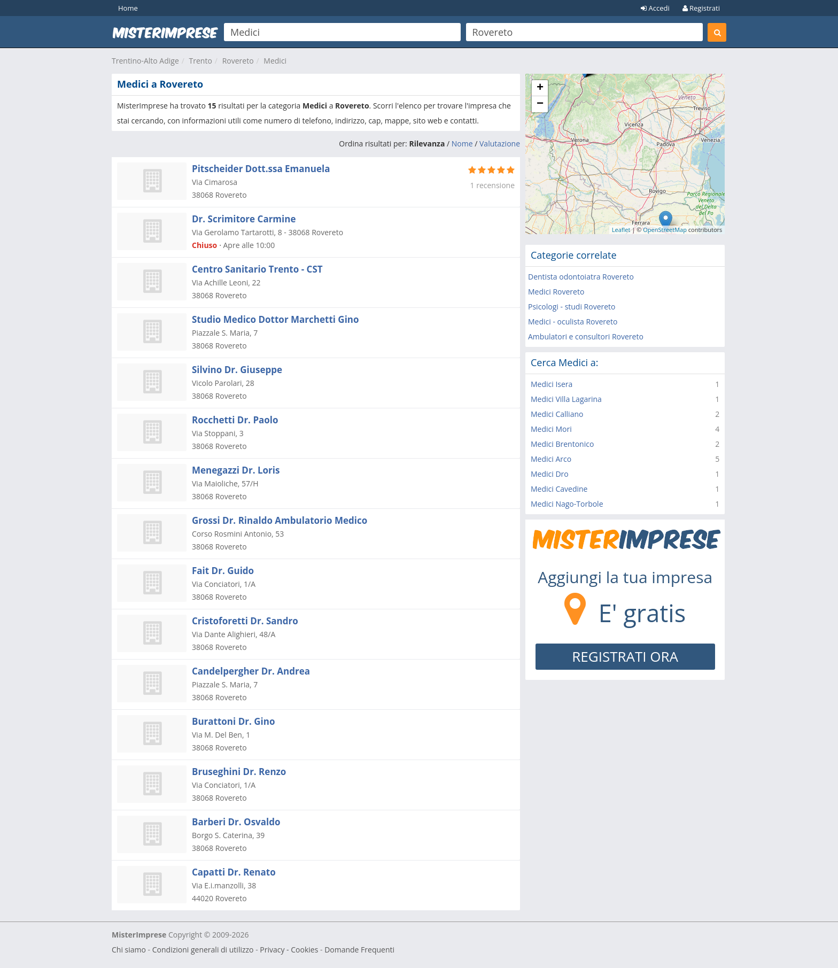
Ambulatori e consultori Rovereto (585, 336)
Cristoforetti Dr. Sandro (245, 621)
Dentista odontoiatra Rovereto (581, 277)
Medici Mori (551, 429)
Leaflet (621, 230)
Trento (200, 61)
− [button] (540, 104)
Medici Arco (551, 459)
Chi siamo (129, 949)
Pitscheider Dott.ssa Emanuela (261, 168)
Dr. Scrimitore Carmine (244, 219)
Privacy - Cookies (289, 949)
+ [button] (540, 88)
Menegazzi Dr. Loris (236, 470)
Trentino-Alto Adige (145, 61)
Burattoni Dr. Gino (233, 721)
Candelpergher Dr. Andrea (251, 671)
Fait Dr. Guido (223, 570)
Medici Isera (551, 384)
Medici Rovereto (556, 291)
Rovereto (238, 61)
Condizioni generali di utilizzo (203, 949)
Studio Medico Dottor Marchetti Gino (275, 319)
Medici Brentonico (562, 444)
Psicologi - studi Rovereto (572, 306)
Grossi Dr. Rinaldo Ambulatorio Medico (279, 520)
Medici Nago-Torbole (567, 504)
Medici (274, 61)
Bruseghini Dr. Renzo (239, 771)
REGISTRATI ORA (625, 656)
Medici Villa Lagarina (566, 399)
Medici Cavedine (559, 489)
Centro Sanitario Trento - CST (257, 269)
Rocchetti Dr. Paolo (235, 420)
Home (128, 8)
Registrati (701, 8)
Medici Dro (550, 474)
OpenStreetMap (665, 230)
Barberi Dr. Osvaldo (236, 822)
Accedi (655, 8)
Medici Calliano (557, 414)
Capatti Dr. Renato (234, 872)
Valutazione (499, 143)
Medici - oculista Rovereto (572, 321)
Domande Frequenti (359, 949)
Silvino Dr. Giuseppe (237, 369)
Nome (462, 143)
